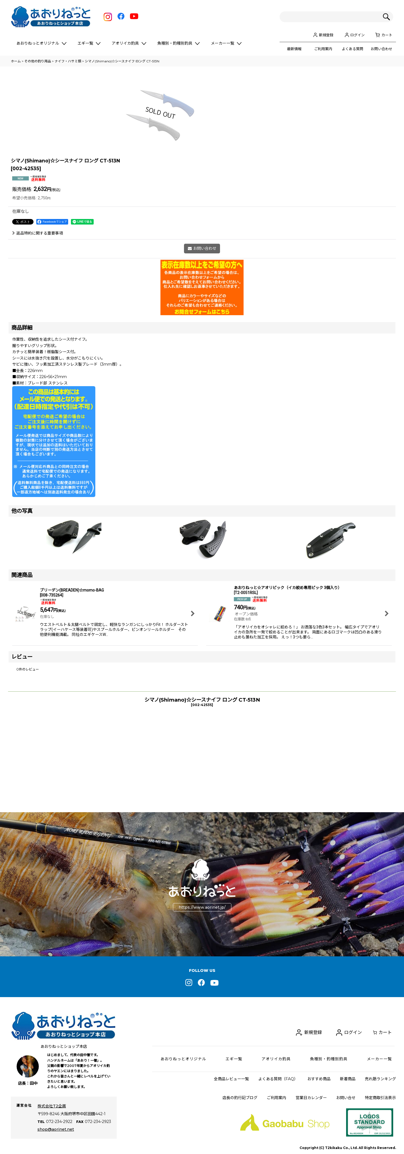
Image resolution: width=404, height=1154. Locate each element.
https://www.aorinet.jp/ (202, 907)
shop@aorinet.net (55, 1129)
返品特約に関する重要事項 (37, 316)
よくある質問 (352, 49)
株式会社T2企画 (51, 1106)
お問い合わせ (381, 49)
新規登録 (326, 35)
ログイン (357, 35)
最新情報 (294, 49)
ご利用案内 (323, 49)
